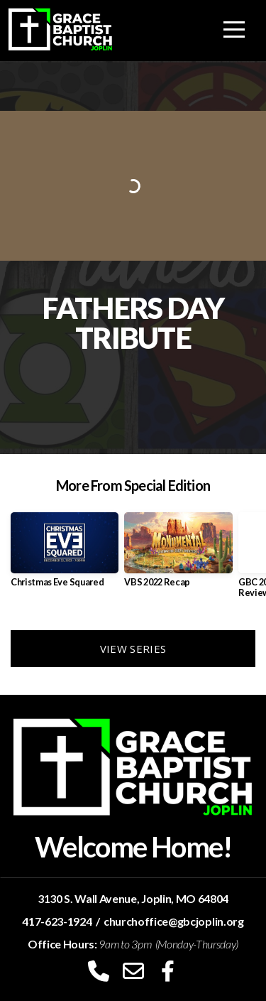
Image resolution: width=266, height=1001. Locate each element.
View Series (133, 649)
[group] (64, 555)
